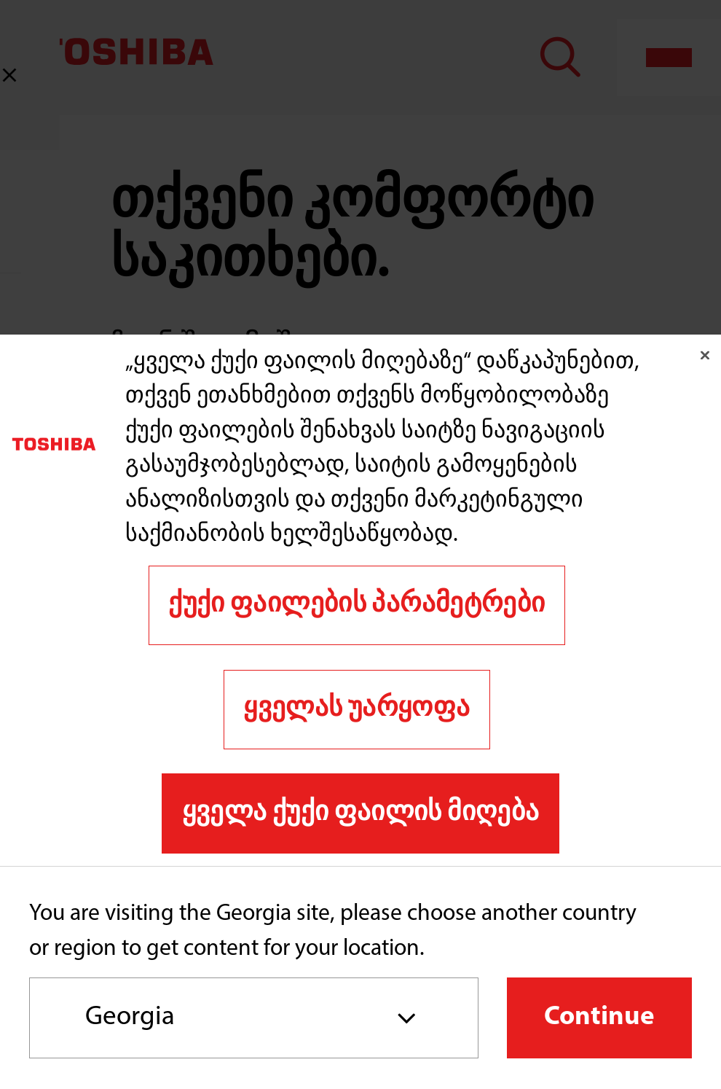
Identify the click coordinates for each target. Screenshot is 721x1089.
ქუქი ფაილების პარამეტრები (356, 604)
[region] (360, 600)
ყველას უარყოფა (356, 708)
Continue (599, 1017)
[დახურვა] (705, 355)
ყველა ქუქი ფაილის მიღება (361, 813)
